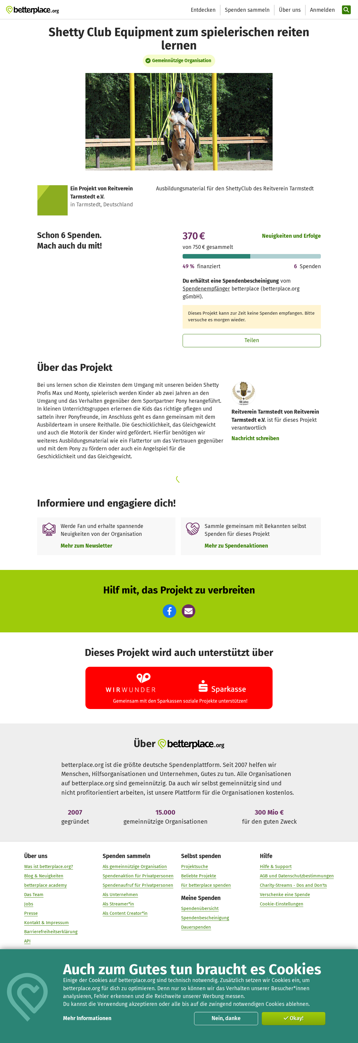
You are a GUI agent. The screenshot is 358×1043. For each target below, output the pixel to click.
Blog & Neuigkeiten (43, 876)
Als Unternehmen (120, 894)
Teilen (252, 340)
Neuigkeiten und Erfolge (291, 236)
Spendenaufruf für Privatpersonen (138, 885)
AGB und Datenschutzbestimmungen (297, 876)
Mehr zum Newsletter (86, 546)
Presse (31, 913)
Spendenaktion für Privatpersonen (138, 876)
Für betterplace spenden (206, 885)
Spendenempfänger (206, 289)
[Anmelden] (321, 10)
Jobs (28, 904)
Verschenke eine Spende (285, 894)
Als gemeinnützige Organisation (135, 866)
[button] (169, 611)
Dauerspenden (196, 927)
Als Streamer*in (118, 904)
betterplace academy (45, 885)
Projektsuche (194, 866)
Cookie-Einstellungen (281, 904)
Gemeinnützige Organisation (181, 60)
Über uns (290, 10)
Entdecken (203, 10)
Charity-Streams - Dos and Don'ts (293, 885)
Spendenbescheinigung (205, 918)
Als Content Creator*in (125, 913)
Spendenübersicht (200, 908)
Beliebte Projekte (198, 876)
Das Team (33, 894)
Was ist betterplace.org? (48, 866)
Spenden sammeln (247, 10)
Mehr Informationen (87, 1018)
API (27, 941)
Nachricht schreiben (255, 438)
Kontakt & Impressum (46, 922)
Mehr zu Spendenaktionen (236, 546)
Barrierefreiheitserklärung (51, 931)
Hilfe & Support (276, 866)
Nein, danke (226, 1018)
